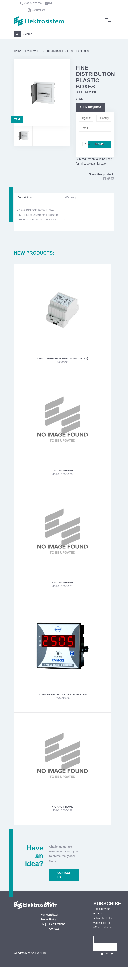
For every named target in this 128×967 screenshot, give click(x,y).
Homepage (41, 914)
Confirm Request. (95, 144)
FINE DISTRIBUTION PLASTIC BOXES (64, 51)
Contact (54, 928)
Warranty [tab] (70, 197)
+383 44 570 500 (33, 3)
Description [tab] (25, 197)
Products (30, 51)
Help (50, 3)
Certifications (38, 10)
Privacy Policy (53, 917)
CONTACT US (63, 875)
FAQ (41, 924)
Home (17, 51)
